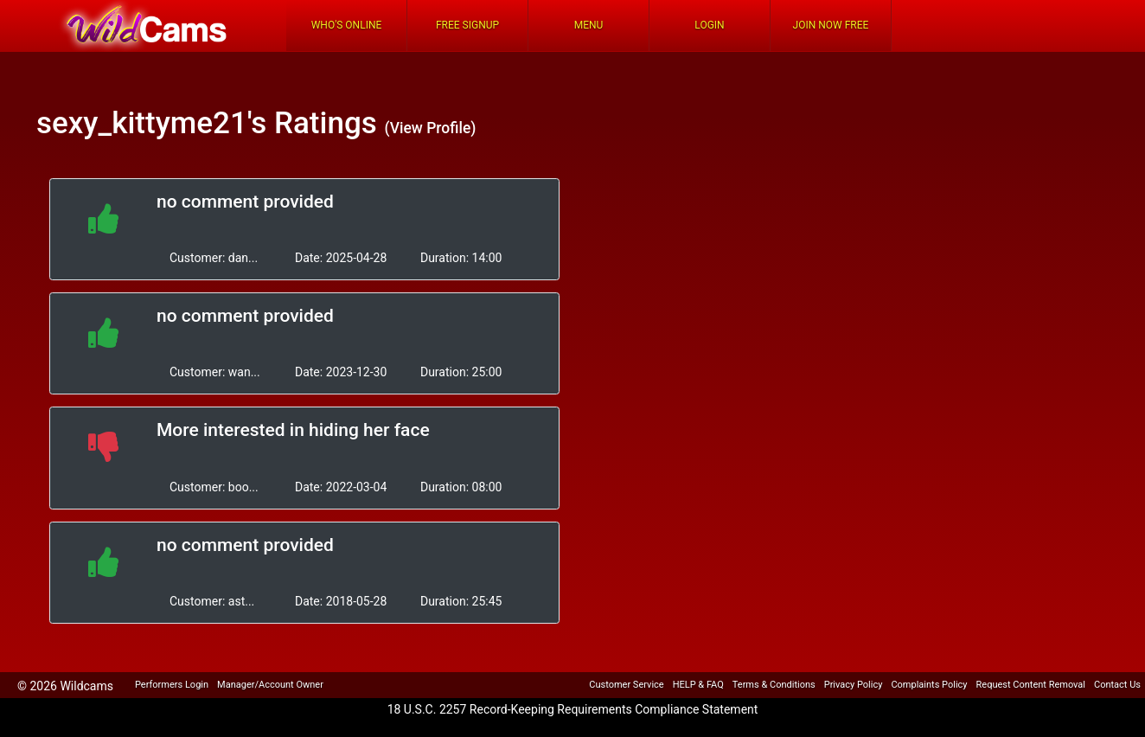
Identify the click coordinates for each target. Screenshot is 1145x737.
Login (709, 25)
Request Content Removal (1030, 684)
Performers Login (171, 684)
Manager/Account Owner (270, 684)
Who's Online (346, 25)
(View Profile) (430, 128)
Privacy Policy (853, 684)
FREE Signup (467, 25)
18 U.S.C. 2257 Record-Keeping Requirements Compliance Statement (572, 709)
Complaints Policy (929, 684)
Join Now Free (831, 25)
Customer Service (626, 684)
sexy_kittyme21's (151, 123)
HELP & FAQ (698, 684)
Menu (589, 25)
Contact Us (1117, 684)
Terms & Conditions (774, 684)
